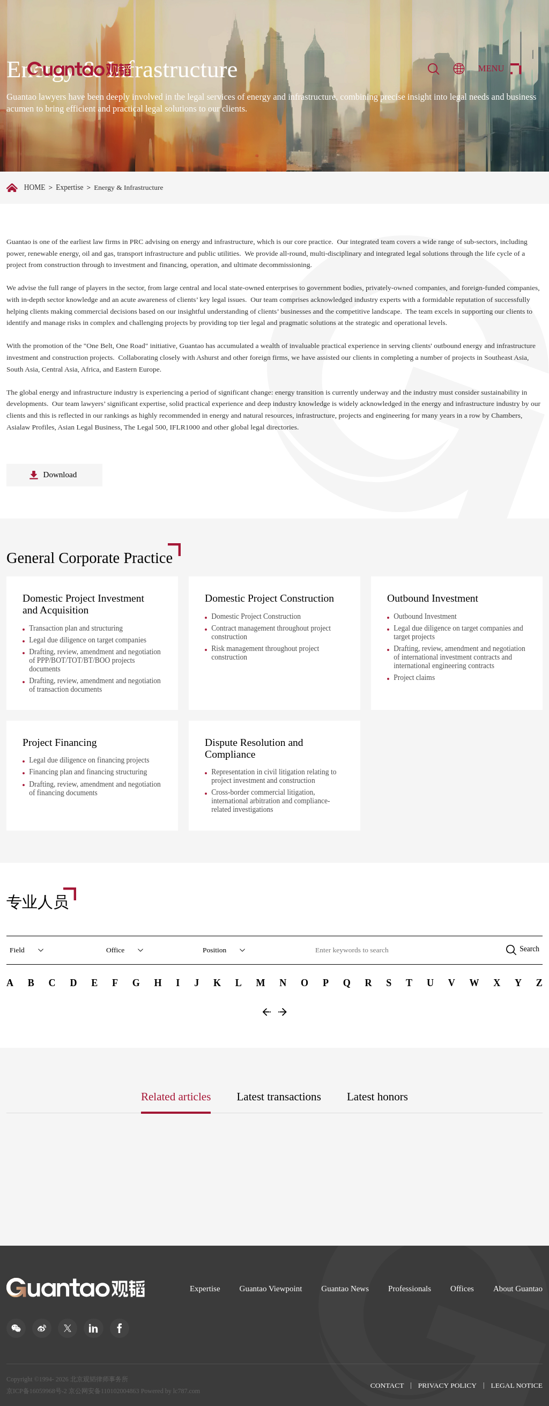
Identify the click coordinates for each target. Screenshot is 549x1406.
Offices (462, 1288)
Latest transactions (279, 1096)
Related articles (176, 1096)
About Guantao (518, 1288)
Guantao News (345, 1288)
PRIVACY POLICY (447, 1385)
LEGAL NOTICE (517, 1385)
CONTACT (387, 1385)
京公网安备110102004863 (104, 1390)
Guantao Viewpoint (271, 1288)
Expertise (69, 187)
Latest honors (377, 1096)
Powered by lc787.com (169, 1390)
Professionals (409, 1288)
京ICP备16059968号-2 (36, 1390)
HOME (35, 187)
